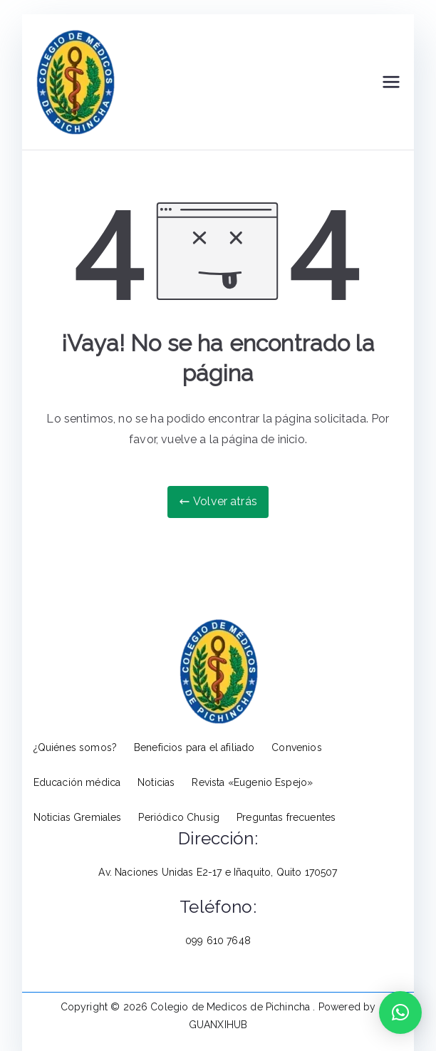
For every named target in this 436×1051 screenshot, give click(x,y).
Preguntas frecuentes (286, 817)
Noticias (156, 782)
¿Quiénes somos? (75, 747)
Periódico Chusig (178, 817)
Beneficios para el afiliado (194, 747)
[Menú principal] (391, 82)
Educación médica (77, 782)
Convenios (296, 747)
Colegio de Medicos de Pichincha (231, 1007)
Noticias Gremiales (77, 817)
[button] (400, 1012)
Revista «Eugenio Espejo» (252, 782)
